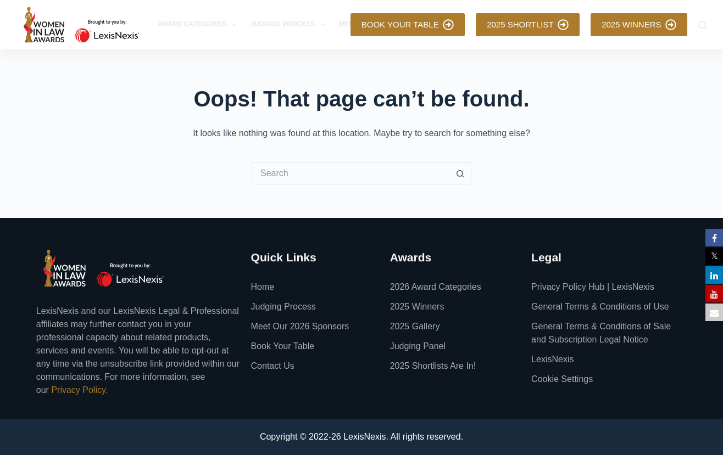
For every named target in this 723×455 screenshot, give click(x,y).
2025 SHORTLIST (528, 24)
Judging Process (290, 24)
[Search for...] (350, 173)
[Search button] (460, 173)
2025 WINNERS (639, 24)
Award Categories (200, 24)
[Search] (702, 25)
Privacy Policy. (79, 390)
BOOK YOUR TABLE (408, 24)
